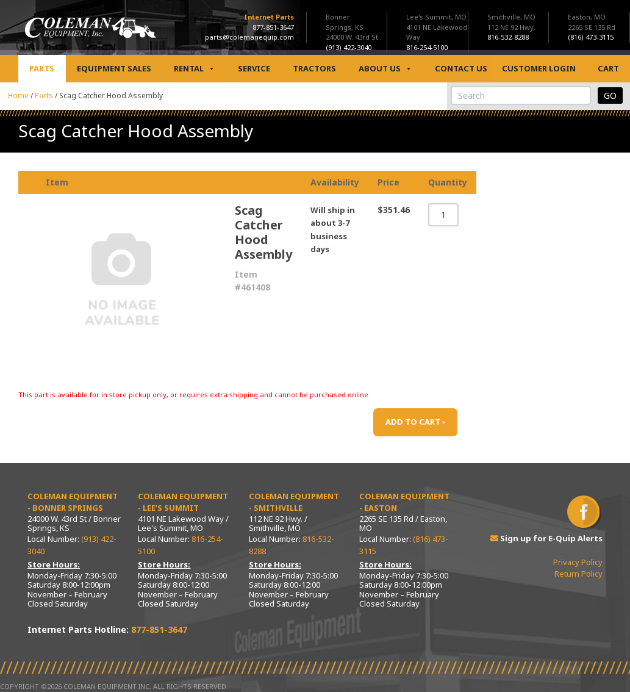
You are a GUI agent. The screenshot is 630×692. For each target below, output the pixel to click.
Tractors (314, 68)
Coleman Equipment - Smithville (294, 502)
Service (254, 68)
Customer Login (539, 68)
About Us (385, 68)
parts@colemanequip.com (249, 36)
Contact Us (461, 68)
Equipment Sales (114, 68)
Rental (194, 68)
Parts (41, 68)
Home (18, 95)
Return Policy (578, 573)
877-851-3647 (273, 27)
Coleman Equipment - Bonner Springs (72, 502)
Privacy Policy (578, 562)
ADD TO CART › (415, 421)
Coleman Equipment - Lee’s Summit (183, 502)
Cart (608, 68)
